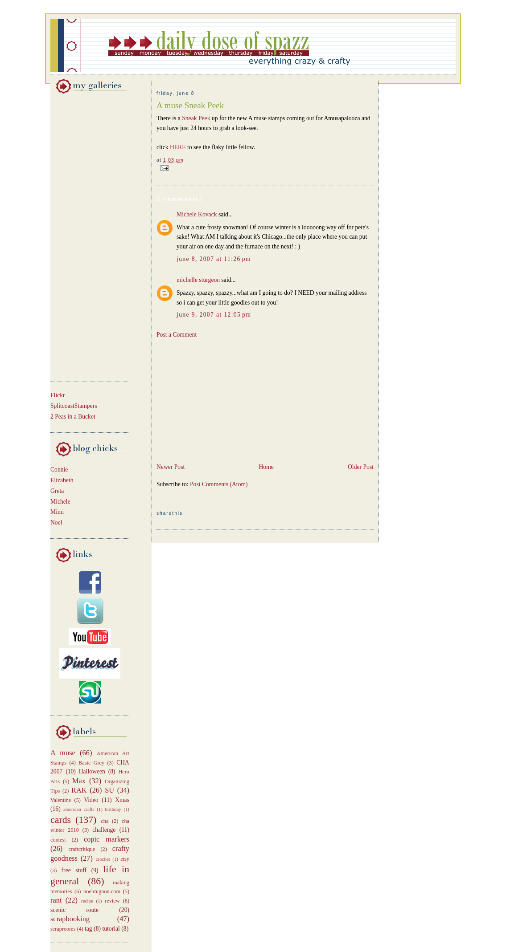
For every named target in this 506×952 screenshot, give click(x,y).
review (112, 901)
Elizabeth (62, 480)
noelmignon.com (101, 891)
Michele (60, 501)
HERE (178, 147)
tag (88, 928)
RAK (79, 790)
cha (104, 821)
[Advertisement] (77, 236)
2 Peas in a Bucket (72, 416)
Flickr (57, 395)
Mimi (57, 512)
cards (60, 819)
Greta (57, 491)
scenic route (74, 910)
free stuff (74, 870)
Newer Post (170, 467)
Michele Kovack (197, 214)
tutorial (110, 928)
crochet (103, 859)
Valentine (60, 800)
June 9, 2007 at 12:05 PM (214, 314)
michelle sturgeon (198, 280)
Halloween (92, 771)
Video (91, 800)
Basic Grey (91, 763)
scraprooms (63, 929)
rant (56, 900)
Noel (56, 522)
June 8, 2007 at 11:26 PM (214, 259)
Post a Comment (176, 334)
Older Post (361, 467)
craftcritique (81, 849)
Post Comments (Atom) (219, 484)
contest (58, 840)
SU (109, 790)
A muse (62, 753)
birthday (113, 809)
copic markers (106, 839)
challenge (103, 829)
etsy (124, 859)
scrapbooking (70, 919)
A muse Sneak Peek (190, 105)
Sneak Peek (197, 118)
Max (79, 781)
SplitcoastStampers (73, 406)
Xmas (122, 800)
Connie (59, 469)
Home (266, 467)
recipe (87, 900)
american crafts (79, 809)
